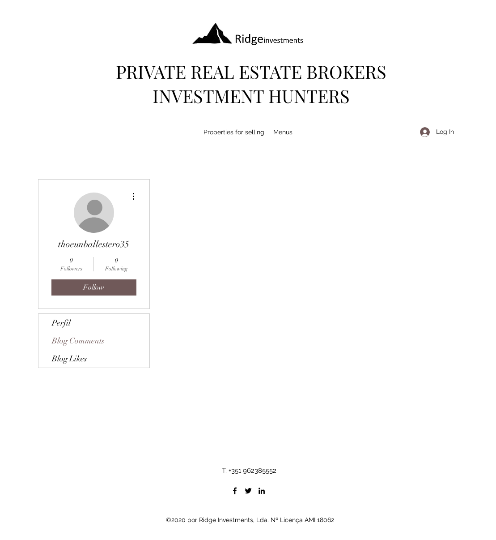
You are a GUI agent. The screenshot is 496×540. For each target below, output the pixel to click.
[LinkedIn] (261, 490)
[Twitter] (248, 490)
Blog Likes (69, 359)
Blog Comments (78, 341)
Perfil (61, 323)
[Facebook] (234, 490)
